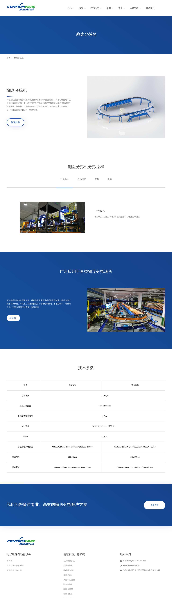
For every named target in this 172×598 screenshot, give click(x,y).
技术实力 (96, 8)
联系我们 (150, 8)
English (161, 7)
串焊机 (9, 561)
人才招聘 (135, 8)
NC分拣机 (67, 575)
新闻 (110, 8)
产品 (70, 8)
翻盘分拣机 (68, 584)
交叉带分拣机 (69, 561)
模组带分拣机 (69, 570)
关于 (121, 8)
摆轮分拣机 (68, 594)
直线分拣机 (68, 565)
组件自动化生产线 (14, 570)
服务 (82, 8)
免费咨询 (154, 505)
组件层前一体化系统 (15, 565)
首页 (8, 58)
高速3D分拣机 (69, 580)
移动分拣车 (68, 589)
